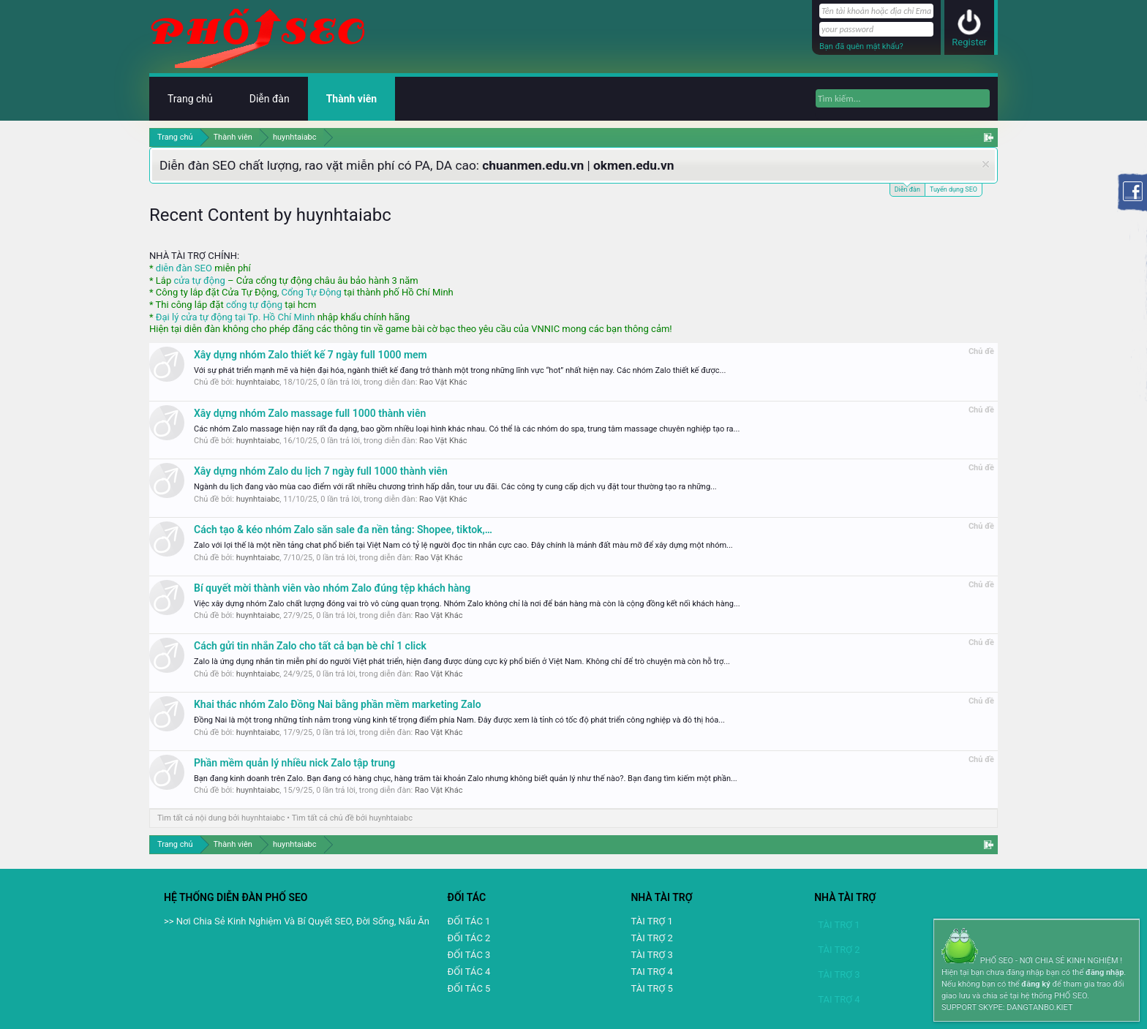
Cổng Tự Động (311, 292)
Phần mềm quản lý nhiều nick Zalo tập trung (294, 763)
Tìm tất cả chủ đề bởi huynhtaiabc (352, 818)
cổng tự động (254, 304)
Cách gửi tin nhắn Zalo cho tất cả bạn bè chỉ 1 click (310, 646)
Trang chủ (190, 99)
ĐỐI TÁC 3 (469, 954)
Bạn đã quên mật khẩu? (861, 46)
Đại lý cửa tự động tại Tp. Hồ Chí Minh (235, 317)
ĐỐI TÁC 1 (469, 921)
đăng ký (1035, 984)
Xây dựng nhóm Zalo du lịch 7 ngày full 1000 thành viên (321, 471)
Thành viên (351, 99)
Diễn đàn (907, 188)
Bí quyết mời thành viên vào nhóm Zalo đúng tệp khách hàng (332, 588)
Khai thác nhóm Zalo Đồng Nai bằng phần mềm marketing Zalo (337, 704)
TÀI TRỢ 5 (651, 988)
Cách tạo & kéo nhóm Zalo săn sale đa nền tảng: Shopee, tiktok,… (343, 529)
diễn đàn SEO (184, 268)
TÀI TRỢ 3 (651, 954)
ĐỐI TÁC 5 (469, 988)
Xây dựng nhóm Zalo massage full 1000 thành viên (310, 413)
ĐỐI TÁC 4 (469, 971)
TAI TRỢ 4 (651, 971)
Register (969, 42)
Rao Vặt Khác (443, 382)
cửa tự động (199, 280)
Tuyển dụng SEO (953, 189)
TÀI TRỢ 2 (651, 937)
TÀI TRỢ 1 (651, 921)
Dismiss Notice (985, 164)
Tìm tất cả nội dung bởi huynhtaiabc (221, 818)
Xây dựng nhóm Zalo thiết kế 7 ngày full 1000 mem (310, 355)
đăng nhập (1105, 972)
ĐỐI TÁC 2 (469, 937)
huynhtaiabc (258, 382)
